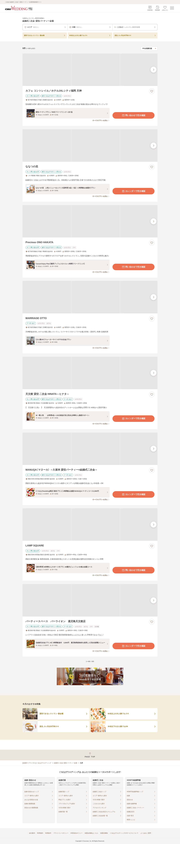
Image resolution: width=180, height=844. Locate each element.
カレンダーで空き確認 (133, 191)
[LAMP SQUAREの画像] (90, 524)
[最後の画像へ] (153, 70)
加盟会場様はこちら (91, 833)
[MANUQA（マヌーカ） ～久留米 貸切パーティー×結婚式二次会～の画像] (90, 449)
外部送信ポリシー (76, 833)
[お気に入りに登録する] (151, 91)
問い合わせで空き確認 (133, 115)
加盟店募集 (104, 833)
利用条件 (48, 833)
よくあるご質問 (145, 833)
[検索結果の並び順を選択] (149, 48)
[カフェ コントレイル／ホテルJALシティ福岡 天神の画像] (90, 69)
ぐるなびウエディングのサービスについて (124, 833)
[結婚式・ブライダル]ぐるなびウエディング (36, 763)
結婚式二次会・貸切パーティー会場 (65, 763)
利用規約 (40, 833)
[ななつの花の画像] (90, 145)
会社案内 (32, 833)
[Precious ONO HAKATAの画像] (90, 221)
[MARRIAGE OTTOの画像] (90, 297)
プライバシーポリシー (60, 833)
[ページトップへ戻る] (90, 755)
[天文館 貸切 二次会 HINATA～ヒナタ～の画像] (90, 373)
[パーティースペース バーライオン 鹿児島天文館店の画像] (90, 600)
